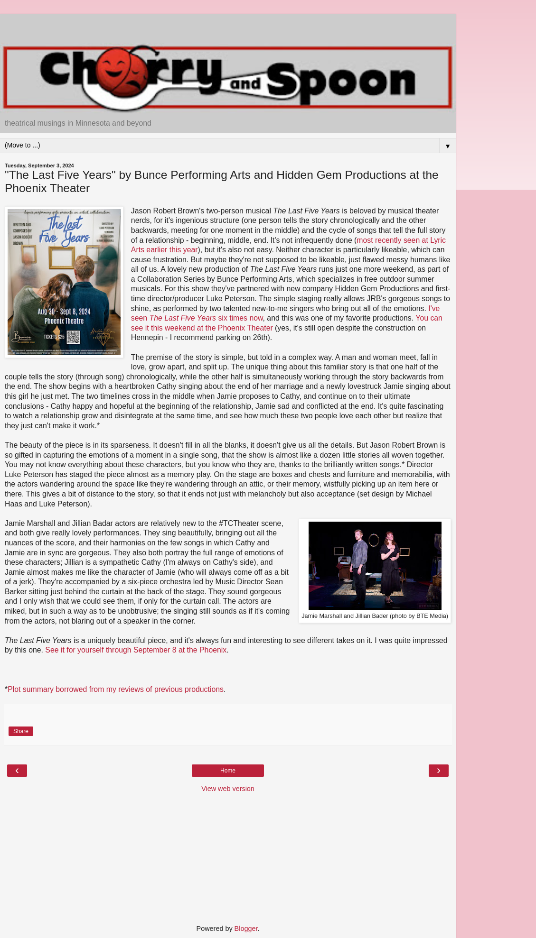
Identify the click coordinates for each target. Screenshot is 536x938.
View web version (227, 788)
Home (227, 770)
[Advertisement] (228, 26)
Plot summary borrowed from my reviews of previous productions (116, 689)
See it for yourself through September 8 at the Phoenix (135, 650)
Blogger (246, 928)
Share (20, 731)
